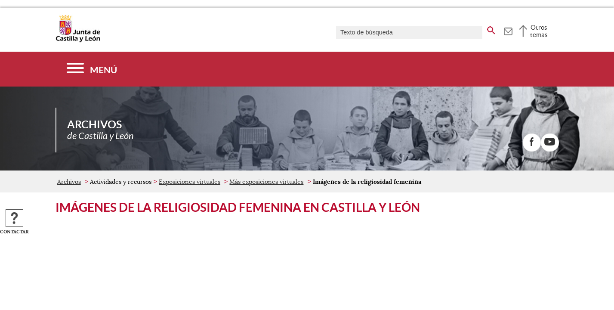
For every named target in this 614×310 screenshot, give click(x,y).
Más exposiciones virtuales (266, 182)
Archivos (69, 182)
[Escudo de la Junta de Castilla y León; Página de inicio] (78, 40)
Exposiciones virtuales (189, 182)
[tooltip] (508, 30)
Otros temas (539, 31)
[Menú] (92, 69)
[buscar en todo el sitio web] (491, 28)
